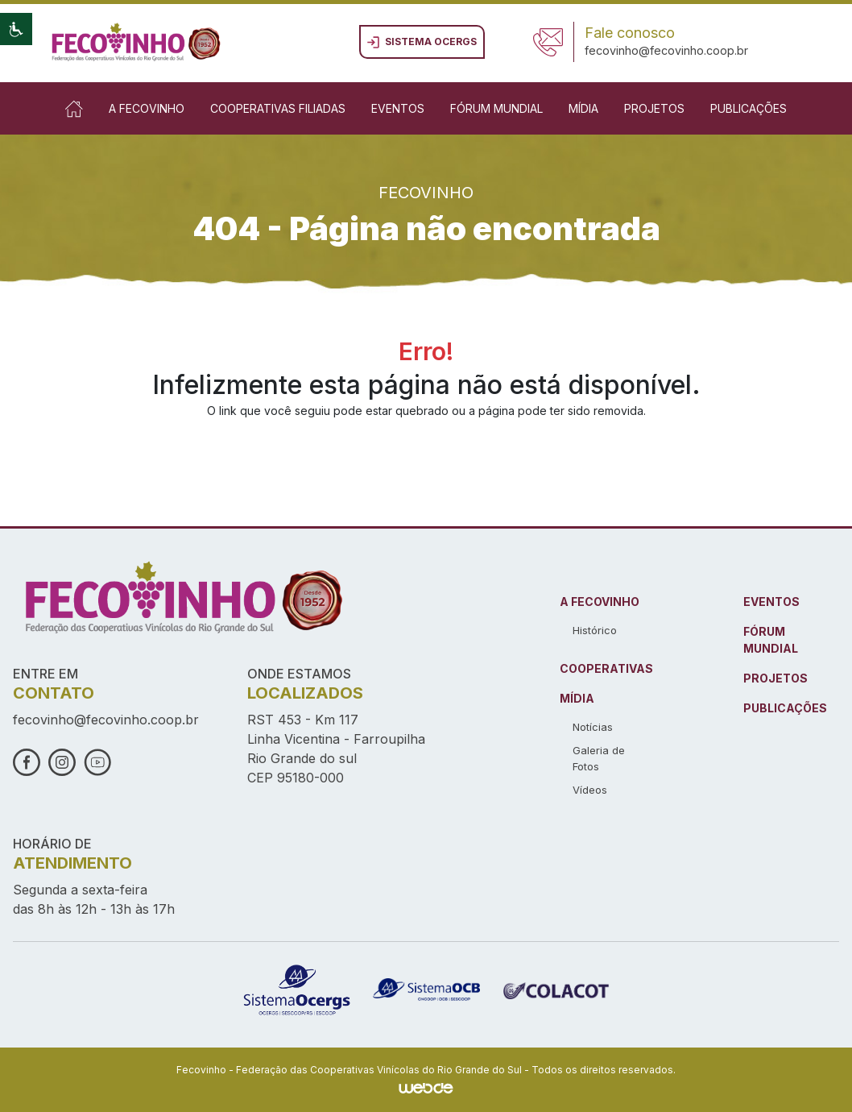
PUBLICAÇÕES (785, 708)
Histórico (595, 630)
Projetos (654, 108)
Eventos (397, 108)
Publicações (748, 108)
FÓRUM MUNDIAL (770, 639)
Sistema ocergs (422, 41)
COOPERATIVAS (606, 668)
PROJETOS (775, 678)
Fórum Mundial (496, 108)
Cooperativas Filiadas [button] (277, 108)
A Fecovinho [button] (146, 108)
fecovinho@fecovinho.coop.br (666, 50)
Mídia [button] (583, 108)
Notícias (593, 726)
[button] (16, 29)
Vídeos (590, 789)
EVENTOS (771, 601)
